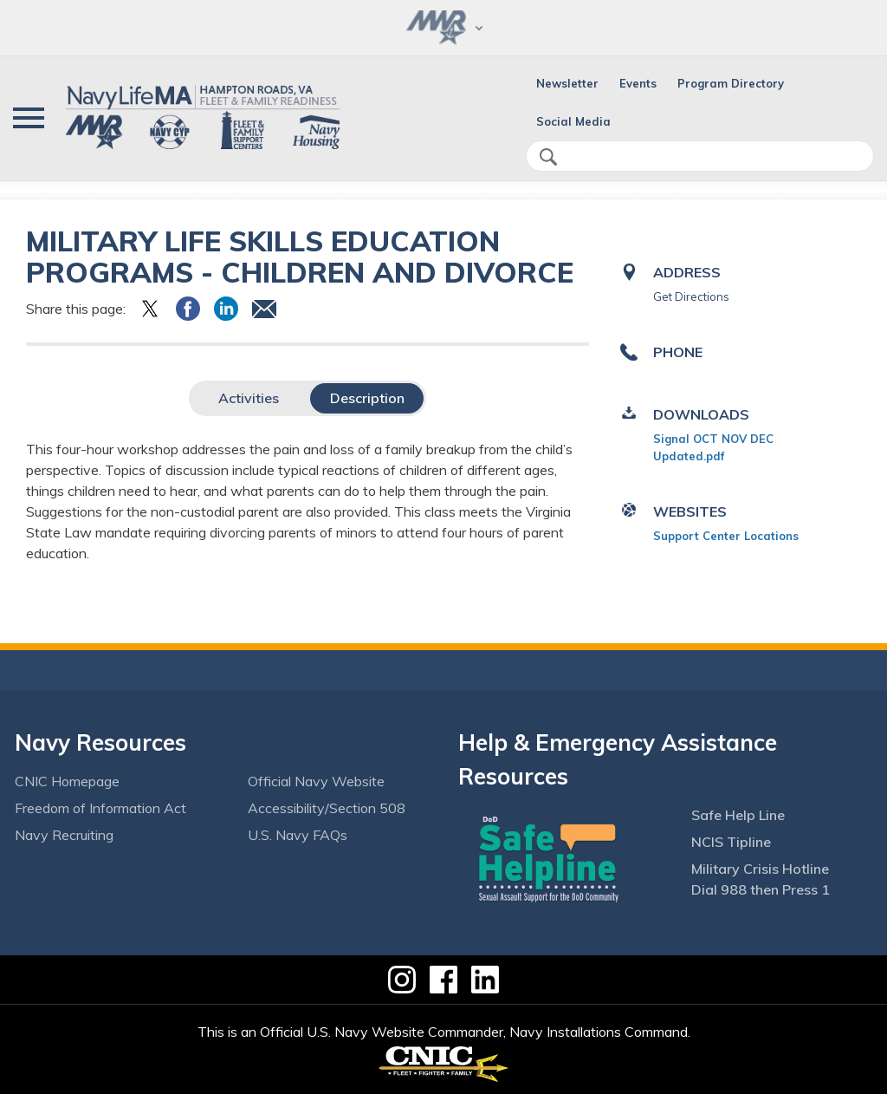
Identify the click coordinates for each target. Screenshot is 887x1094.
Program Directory (730, 83)
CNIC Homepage (67, 781)
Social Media (573, 121)
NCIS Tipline (731, 841)
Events (638, 83)
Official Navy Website (316, 781)
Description (367, 398)
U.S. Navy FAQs (297, 834)
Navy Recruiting (64, 834)
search (548, 157)
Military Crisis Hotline (760, 868)
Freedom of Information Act (100, 808)
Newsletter (567, 83)
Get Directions (691, 296)
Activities (248, 398)
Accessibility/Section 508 (326, 808)
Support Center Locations (726, 536)
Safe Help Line (738, 815)
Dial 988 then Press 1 (760, 889)
